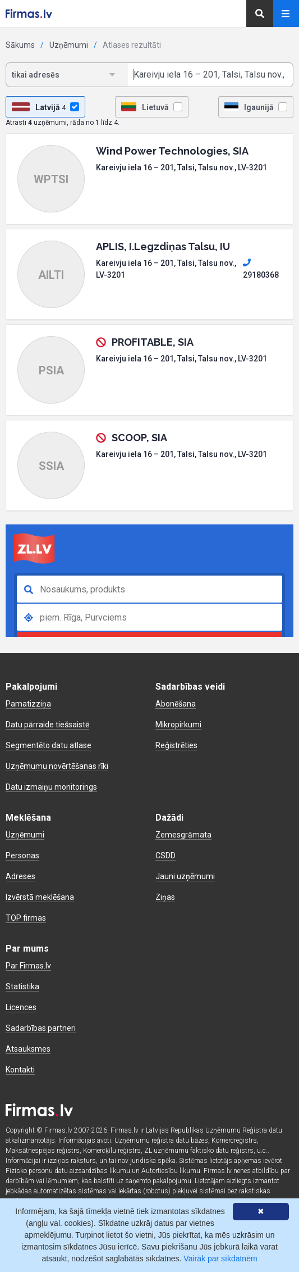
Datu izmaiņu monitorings (51, 786)
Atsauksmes (28, 1048)
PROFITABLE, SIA (153, 342)
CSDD (165, 855)
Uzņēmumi (68, 44)
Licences (21, 1007)
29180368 (261, 269)
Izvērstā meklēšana (40, 897)
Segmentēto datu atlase (48, 745)
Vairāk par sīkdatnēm (220, 1258)
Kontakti (20, 1069)
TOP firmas (26, 917)
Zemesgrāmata (183, 834)
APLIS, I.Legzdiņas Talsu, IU (163, 246)
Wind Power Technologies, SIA (172, 151)
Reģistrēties (176, 745)
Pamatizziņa (28, 703)
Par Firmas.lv (28, 965)
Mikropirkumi (178, 724)
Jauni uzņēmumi (185, 876)
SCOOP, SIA (139, 437)
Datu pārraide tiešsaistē (47, 724)
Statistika (22, 986)
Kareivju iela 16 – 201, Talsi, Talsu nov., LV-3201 (181, 167)
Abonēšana (175, 703)
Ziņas (165, 897)
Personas (22, 855)
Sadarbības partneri (41, 1028)
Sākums (20, 44)
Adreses (20, 876)
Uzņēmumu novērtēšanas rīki (57, 766)
